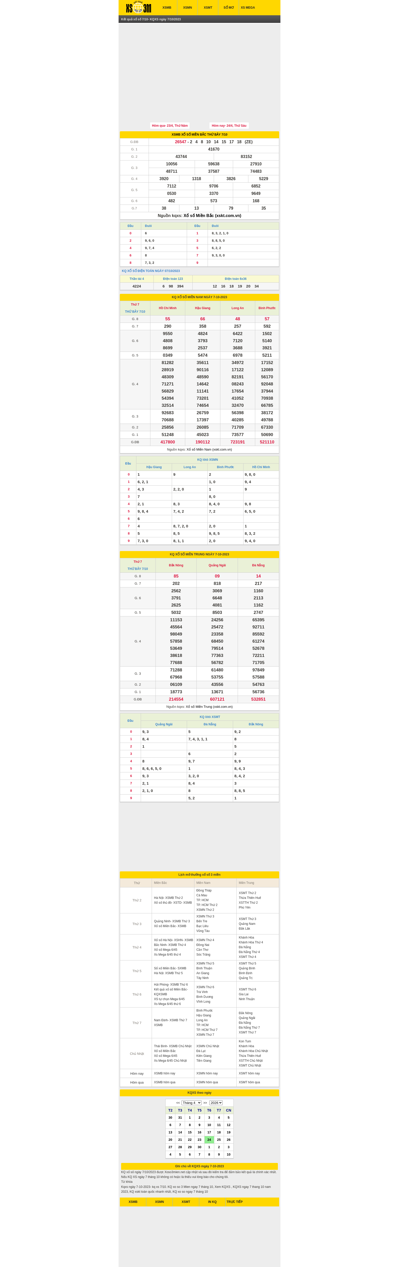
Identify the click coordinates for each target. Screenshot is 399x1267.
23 (199, 1116)
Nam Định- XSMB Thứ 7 (170, 996)
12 (228, 1101)
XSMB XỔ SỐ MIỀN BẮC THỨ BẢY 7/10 (199, 111)
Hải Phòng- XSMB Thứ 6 (171, 961)
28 (180, 1123)
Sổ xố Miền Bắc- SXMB (170, 944)
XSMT (208, 7)
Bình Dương (204, 973)
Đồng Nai (202, 921)
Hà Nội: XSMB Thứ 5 (168, 949)
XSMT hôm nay (249, 1050)
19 (228, 1108)
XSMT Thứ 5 (247, 940)
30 (170, 1094)
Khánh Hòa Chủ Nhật (253, 1027)
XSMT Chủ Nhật (250, 1042)
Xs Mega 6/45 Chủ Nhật (170, 1037)
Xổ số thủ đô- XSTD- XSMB (173, 879)
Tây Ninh (202, 954)
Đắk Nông (176, 541)
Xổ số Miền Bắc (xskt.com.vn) (212, 192)
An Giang (202, 949)
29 (190, 1123)
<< (178, 1079)
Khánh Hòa (246, 914)
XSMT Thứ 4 (247, 933)
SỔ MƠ (229, 7)
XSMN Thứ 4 (205, 916)
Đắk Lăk (244, 905)
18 (219, 1108)
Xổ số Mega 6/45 (165, 926)
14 (180, 1108)
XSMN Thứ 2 (205, 886)
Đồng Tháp (203, 867)
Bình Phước (267, 284)
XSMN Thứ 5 (205, 940)
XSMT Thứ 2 (247, 869)
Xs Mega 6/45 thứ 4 (167, 931)
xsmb (155, 1256)
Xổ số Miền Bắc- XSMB (170, 902)
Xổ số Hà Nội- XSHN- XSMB (173, 916)
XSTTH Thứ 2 (248, 879)
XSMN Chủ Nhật (207, 1022)
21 (180, 1116)
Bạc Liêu (202, 902)
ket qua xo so (140, 1256)
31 (180, 1094)
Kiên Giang (203, 1032)
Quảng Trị (245, 954)
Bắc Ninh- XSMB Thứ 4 (170, 921)
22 (190, 1116)
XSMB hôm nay (164, 1050)
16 (199, 1108)
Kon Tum (245, 1017)
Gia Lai (243, 970)
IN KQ (212, 1178)
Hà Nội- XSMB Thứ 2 (168, 874)
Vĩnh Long (203, 978)
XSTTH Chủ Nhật (251, 1037)
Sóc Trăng (203, 931)
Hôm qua (137, 1059)
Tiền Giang (203, 1037)
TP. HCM (202, 876)
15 (190, 1108)
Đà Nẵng (258, 541)
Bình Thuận (204, 944)
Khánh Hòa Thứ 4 (251, 918)
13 (170, 1108)
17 (209, 1108)
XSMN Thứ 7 (205, 1011)
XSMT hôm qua (249, 1058)
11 (219, 1101)
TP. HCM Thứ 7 (207, 1006)
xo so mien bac (193, 1256)
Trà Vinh (202, 968)
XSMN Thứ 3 (205, 893)
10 (209, 1101)
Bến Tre (201, 897)
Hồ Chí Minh (168, 284)
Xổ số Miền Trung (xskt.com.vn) (209, 683)
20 (170, 1116)
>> (205, 1079)
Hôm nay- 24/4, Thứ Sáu (229, 102)
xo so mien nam (171, 1256)
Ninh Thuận (246, 975)
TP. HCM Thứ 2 (207, 881)
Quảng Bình (247, 944)
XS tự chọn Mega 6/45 (169, 975)
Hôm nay (137, 1050)
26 (228, 1116)
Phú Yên (244, 884)
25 (219, 1116)
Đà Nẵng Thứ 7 (249, 1004)
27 (170, 1123)
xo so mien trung (217, 1256)
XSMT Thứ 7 (247, 1009)
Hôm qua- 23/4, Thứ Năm (170, 102)
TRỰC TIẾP (235, 1178)
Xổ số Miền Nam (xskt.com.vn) (209, 426)
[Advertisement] (199, 61)
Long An (238, 284)
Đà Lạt (201, 1027)
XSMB (167, 7)
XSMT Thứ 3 (247, 895)
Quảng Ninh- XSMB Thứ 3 (172, 897)
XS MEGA (248, 7)
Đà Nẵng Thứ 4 (249, 928)
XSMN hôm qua (207, 1058)
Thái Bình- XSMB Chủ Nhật (172, 1022)
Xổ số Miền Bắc (165, 1027)
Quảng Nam (247, 900)
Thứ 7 (135, 281)
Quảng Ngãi (217, 541)
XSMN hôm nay (207, 1050)
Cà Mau (201, 871)
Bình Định (245, 949)
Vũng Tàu (203, 907)
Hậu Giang (202, 284)
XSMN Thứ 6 (205, 963)
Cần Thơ (202, 926)
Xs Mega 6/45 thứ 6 (167, 980)
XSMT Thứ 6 (247, 966)
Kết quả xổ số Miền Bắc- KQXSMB (171, 968)
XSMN (187, 7)
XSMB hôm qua (164, 1058)
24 (209, 1116)
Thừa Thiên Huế (250, 874)
